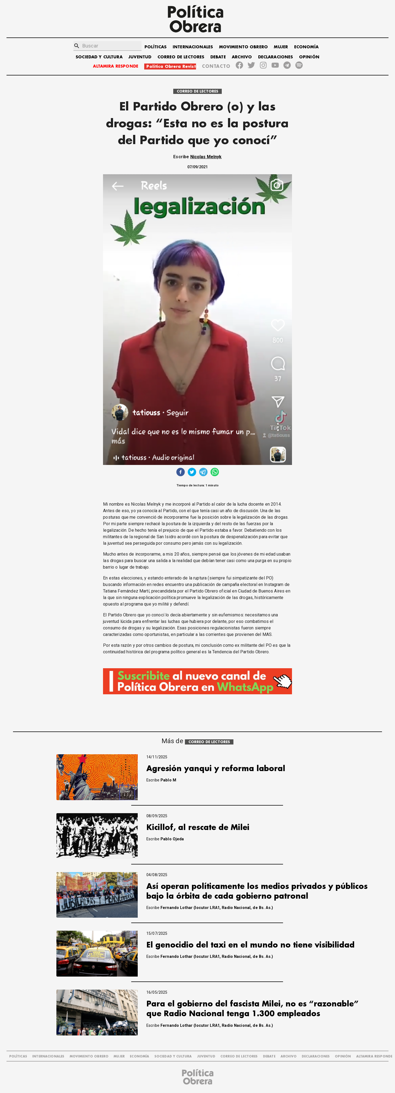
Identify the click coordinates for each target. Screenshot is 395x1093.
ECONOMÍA (306, 47)
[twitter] (192, 473)
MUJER (281, 47)
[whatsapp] (214, 473)
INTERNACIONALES (193, 47)
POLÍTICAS (155, 47)
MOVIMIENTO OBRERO (243, 47)
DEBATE (218, 57)
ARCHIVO (242, 57)
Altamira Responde (374, 1056)
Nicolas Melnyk (206, 156)
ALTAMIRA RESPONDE (115, 66)
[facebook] (180, 473)
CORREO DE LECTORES (181, 57)
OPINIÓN (309, 57)
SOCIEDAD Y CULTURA (99, 57)
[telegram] (203, 473)
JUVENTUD (140, 57)
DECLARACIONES (275, 57)
